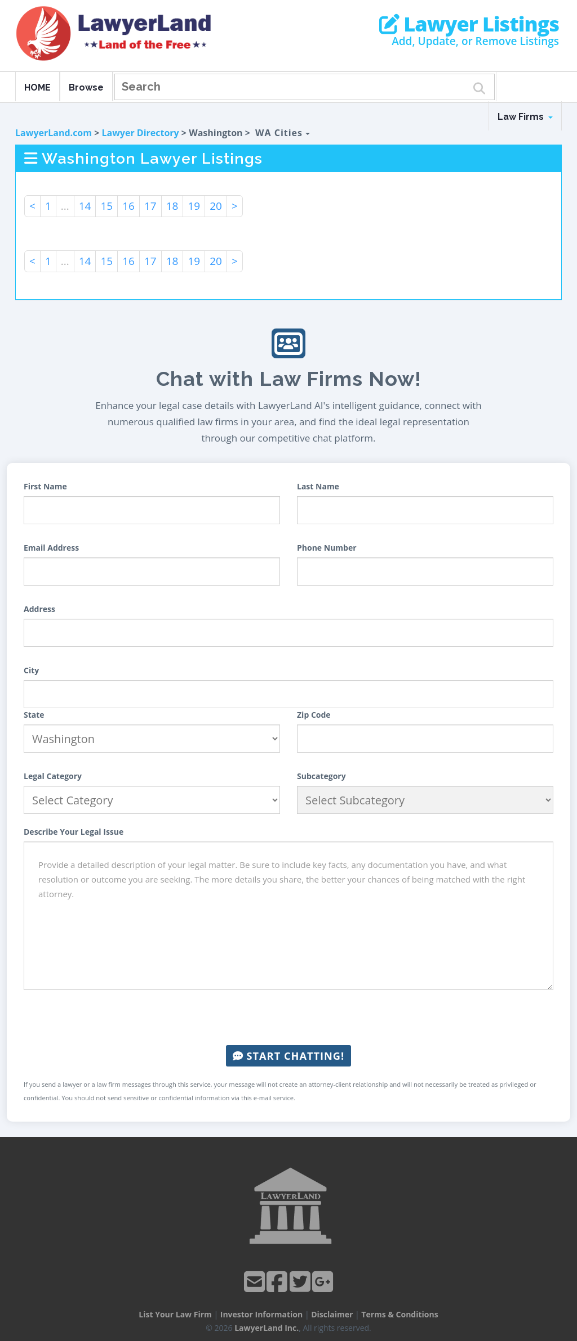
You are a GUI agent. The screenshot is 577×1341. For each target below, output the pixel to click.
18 (172, 206)
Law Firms (525, 116)
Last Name (318, 486)
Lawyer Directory (140, 133)
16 (128, 206)
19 (194, 206)
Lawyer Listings (469, 24)
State (34, 714)
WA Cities (282, 133)
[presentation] (288, 1018)
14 (85, 206)
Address (39, 609)
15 (106, 206)
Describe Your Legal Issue (73, 831)
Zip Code (314, 714)
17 (150, 206)
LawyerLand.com (53, 133)
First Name (45, 486)
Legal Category (53, 776)
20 (216, 206)
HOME (37, 87)
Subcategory (321, 776)
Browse (86, 87)
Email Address (51, 547)
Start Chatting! (288, 1056)
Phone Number (327, 547)
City (31, 670)
